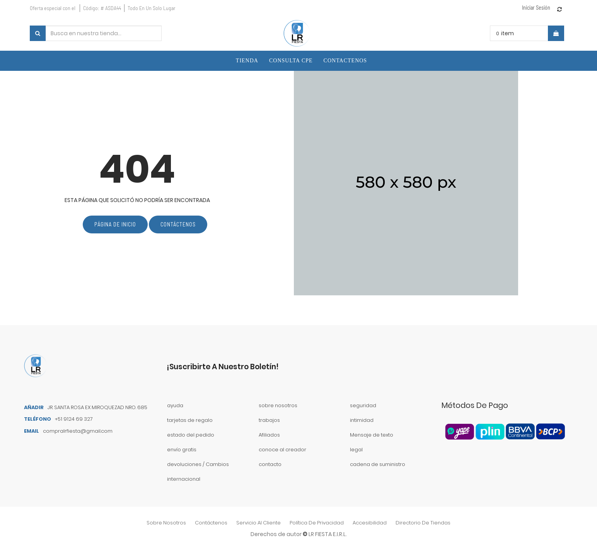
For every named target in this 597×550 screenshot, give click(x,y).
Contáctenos (178, 224)
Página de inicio (115, 224)
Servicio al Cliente (258, 522)
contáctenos (211, 522)
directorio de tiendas (423, 522)
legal (356, 449)
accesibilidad (370, 522)
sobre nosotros (166, 522)
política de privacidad (317, 522)
